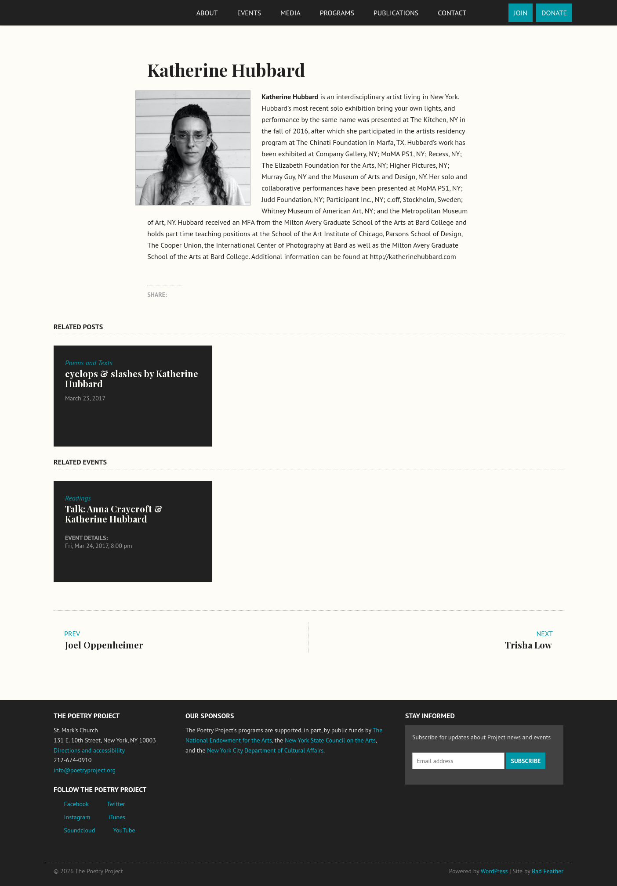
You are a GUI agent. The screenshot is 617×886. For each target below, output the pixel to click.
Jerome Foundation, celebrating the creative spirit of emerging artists (267, 783)
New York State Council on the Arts (330, 740)
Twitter (116, 804)
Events (249, 12)
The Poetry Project (86, 13)
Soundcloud (79, 830)
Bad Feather (547, 871)
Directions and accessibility (89, 750)
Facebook (76, 804)
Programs (337, 12)
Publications (396, 12)
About (207, 12)
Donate (554, 12)
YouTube (124, 830)
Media (290, 12)
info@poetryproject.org (85, 770)
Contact (452, 12)
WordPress (494, 871)
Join (520, 12)
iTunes (117, 817)
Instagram (77, 817)
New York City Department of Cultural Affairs (265, 750)
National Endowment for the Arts (209, 783)
